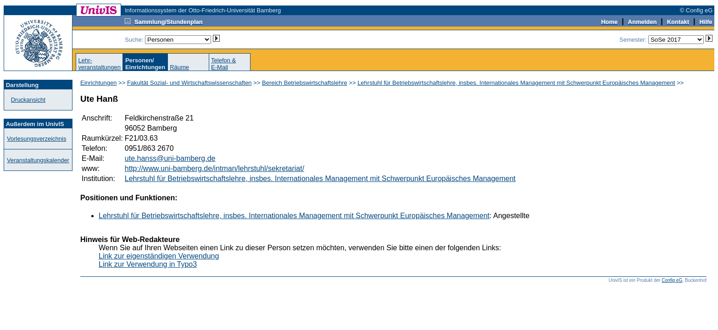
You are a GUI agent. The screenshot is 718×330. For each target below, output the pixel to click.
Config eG (672, 280)
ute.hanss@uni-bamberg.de (170, 158)
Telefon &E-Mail (223, 64)
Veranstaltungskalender (38, 160)
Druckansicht (28, 99)
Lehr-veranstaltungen (99, 64)
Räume (179, 67)
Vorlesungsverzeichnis (36, 138)
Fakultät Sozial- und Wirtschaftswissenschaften (189, 82)
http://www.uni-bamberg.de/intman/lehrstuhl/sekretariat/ (214, 168)
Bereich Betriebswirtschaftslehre (304, 82)
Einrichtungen (98, 82)
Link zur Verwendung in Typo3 (148, 264)
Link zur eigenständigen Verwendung (159, 256)
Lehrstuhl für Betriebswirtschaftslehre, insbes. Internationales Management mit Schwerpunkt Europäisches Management (516, 82)
